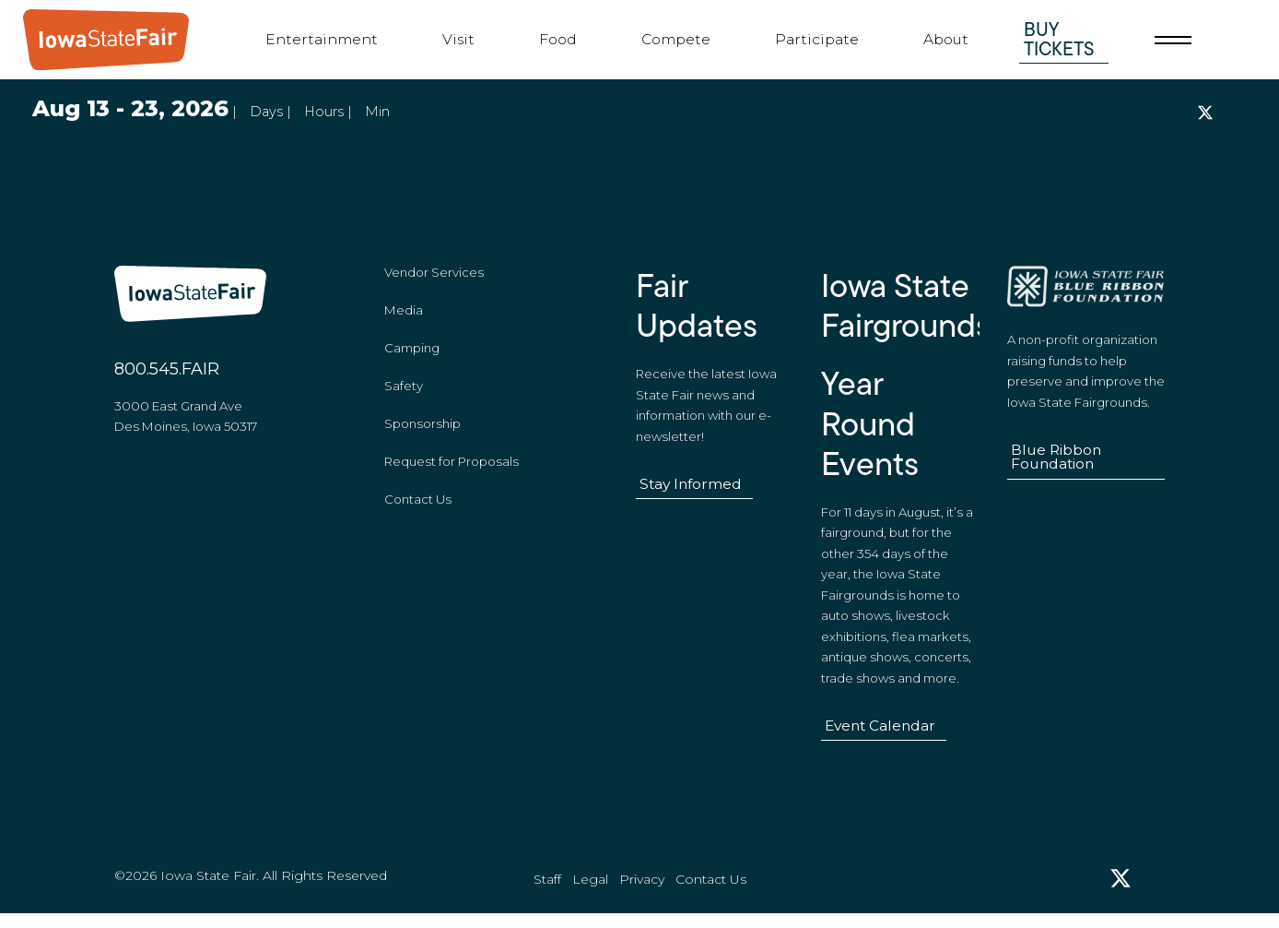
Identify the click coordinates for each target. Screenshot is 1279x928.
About (945, 39)
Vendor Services (434, 278)
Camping (412, 354)
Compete (675, 39)
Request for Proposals (451, 467)
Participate (817, 39)
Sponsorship (422, 429)
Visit (458, 39)
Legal (590, 892)
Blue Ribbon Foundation (1056, 463)
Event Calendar (880, 732)
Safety (403, 392)
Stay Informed (691, 490)
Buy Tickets (1059, 39)
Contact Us (418, 505)
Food (558, 39)
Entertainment (321, 39)
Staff (547, 892)
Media (403, 316)
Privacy (641, 892)
